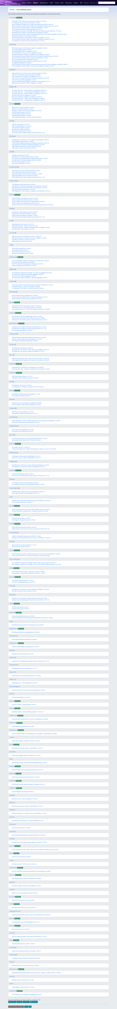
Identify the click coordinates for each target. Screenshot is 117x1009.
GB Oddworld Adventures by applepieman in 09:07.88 (25, 632)
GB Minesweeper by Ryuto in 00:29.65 (21, 115)
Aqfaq (11, 208)
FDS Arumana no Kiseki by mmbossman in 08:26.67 (25, 340)
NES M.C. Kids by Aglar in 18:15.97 (20, 124)
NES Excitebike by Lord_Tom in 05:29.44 (22, 241)
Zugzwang (12, 991)
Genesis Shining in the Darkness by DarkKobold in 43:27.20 (27, 298)
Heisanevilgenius (14, 488)
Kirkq (11, 514)
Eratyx (11, 701)
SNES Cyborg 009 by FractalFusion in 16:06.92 (23, 189)
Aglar (11, 121)
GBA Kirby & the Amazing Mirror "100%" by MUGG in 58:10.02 (27, 820)
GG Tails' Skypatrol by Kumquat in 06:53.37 (23, 791)
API (30, 1006)
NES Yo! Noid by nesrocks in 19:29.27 (21, 828)
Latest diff (19, 1002)
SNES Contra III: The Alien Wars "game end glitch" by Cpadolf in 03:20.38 (30, 78)
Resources (68, 3)
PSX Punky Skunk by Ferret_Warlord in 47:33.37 (24, 172)
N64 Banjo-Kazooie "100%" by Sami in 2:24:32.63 (24, 864)
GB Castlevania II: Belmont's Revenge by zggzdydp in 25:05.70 (27, 274)
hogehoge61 (13, 730)
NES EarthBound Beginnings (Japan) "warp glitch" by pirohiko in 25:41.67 (30, 143)
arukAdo (12, 17)
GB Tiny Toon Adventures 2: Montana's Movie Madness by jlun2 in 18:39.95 (31, 509)
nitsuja (11, 838)
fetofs (11, 708)
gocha (11, 479)
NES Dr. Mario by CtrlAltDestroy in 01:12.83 (23, 429)
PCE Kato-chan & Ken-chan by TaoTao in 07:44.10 (24, 591)
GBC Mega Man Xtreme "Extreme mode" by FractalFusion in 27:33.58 (29, 187)
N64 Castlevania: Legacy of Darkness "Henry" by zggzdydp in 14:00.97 (30, 277)
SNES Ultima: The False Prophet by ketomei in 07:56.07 (26, 777)
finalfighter (12, 461)
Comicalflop (13, 417)
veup (11, 603)
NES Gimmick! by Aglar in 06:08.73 (20, 129)
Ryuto (11, 103)
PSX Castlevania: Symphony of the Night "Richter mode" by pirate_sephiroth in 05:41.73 (34, 562)
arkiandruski (13, 636)
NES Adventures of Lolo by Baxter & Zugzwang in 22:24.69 (27, 403)
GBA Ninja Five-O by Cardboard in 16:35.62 (23, 412)
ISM (10, 744)
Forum (57, 3)
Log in (92, 3)
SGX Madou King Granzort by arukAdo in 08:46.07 (24, 36)
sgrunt (11, 577)
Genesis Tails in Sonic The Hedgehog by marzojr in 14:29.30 (27, 316)
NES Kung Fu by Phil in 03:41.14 (20, 250)
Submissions (44, 3)
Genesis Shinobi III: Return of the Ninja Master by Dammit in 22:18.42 (29, 438)
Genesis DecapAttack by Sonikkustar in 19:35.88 (24, 265)
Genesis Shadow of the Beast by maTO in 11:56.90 (24, 198)
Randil (11, 151)
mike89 (11, 795)
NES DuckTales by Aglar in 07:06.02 (21, 127)
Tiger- (11, 918)
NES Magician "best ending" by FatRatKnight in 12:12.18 (26, 456)
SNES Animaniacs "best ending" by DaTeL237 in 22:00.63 (26, 675)
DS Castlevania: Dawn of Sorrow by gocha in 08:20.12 (25, 483)
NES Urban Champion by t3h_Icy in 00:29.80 (23, 900)
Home (24, 3)
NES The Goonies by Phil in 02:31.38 (21, 251)
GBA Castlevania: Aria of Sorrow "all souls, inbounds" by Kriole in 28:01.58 (30, 529)
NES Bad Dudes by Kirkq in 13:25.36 (21, 518)
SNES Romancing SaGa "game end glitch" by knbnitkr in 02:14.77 (28, 784)
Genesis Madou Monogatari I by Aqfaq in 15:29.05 (24, 215)
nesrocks (12, 824)
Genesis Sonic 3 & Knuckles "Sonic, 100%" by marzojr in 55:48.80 (28, 318)
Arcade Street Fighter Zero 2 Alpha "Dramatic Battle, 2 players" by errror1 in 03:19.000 (34, 449)
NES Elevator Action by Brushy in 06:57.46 (22, 654)
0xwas (11, 355)
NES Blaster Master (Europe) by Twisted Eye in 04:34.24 (26, 958)
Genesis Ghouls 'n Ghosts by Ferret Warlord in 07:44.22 (26, 170)
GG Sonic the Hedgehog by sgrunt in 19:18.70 (23, 582)
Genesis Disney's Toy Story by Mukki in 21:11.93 (24, 545)
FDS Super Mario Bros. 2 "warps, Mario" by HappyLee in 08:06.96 (28, 98)
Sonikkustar (13, 257)
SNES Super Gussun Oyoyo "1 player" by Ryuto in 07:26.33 (26, 117)
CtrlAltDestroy (13, 426)
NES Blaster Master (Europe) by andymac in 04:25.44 (25, 378)
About (76, 3)
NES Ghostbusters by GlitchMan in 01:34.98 (23, 726)
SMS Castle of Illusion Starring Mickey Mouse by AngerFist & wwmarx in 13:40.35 (32, 285)
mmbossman (13, 334)
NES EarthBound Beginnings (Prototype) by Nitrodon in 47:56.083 (28, 835)
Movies (35, 3)
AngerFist (12, 281)
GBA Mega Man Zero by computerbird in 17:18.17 (24, 668)
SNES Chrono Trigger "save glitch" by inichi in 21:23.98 (26, 741)
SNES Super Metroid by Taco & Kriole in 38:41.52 (24, 527)
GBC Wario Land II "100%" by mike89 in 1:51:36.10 (24, 799)
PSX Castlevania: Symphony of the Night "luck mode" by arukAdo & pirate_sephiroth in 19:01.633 (36, 31)
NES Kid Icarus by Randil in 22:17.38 (21, 161)
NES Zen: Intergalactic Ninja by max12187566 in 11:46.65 (26, 536)
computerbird (13, 665)
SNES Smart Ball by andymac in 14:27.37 (22, 376)
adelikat (12, 44)
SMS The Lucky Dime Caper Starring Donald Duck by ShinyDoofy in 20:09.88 (31, 871)
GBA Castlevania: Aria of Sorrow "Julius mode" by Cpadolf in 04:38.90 (29, 73)
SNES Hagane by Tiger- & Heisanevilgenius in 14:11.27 (25, 493)
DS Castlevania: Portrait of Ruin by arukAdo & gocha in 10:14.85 (28, 40)
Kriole (11, 523)
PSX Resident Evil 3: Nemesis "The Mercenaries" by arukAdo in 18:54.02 (30, 32)
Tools (51, 3)
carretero (12, 657)
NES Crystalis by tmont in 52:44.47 (20, 929)
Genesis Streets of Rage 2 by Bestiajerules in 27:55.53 (25, 646)
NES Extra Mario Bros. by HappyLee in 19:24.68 (24, 95)
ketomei (12, 773)
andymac (12, 372)
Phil (10, 245)
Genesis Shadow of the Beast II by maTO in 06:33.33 (25, 200)
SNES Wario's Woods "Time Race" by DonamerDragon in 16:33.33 (28, 690)
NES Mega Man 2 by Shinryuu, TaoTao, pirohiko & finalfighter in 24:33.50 (30, 140)
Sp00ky (11, 882)
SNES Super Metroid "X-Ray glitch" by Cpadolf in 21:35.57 (26, 76)
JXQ (10, 759)
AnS (10, 621)
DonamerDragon (14, 686)
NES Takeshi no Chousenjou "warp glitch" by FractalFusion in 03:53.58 (29, 186)
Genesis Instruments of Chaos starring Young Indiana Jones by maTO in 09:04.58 (32, 205)
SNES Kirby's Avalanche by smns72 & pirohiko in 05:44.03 (26, 146)
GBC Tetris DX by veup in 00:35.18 (20, 608)
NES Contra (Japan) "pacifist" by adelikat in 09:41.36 (25, 59)
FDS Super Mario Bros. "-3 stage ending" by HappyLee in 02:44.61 (28, 100)
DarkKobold (13, 292)
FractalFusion (13, 181)
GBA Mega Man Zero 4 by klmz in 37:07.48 (22, 224)
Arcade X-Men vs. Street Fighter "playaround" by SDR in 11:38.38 (28, 573)
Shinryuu (12, 344)
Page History (12, 1002)
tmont (11, 925)
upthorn (12, 594)
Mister (11, 802)
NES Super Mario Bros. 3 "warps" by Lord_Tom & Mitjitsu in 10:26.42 (29, 238)
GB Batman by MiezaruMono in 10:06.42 (22, 330)
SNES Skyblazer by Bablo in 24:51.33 (21, 395)
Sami (11, 860)
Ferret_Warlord (13, 167)
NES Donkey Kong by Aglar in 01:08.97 (21, 131)
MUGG (11, 817)
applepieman (13, 628)
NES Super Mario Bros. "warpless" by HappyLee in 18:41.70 (27, 97)
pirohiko (12, 136)
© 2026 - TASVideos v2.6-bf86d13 (16, 1006)
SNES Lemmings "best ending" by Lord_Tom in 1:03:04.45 (26, 236)
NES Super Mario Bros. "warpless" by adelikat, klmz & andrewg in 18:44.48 (31, 54)
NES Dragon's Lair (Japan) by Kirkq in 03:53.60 (23, 520)
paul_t (11, 846)
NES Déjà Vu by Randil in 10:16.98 (20, 155)
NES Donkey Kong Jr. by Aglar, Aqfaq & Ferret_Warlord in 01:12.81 (28, 132)
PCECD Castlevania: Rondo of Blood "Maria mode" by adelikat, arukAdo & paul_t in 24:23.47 (35, 26)
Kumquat (12, 788)
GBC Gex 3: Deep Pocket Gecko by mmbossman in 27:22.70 (27, 339)
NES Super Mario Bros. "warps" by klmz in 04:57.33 (25, 226)
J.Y (10, 497)
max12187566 (13, 532)
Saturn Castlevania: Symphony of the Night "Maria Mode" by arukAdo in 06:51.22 (32, 24)
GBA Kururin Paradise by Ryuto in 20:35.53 (23, 109)
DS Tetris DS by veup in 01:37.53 (20, 607)
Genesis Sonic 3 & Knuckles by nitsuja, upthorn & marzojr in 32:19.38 (29, 319)
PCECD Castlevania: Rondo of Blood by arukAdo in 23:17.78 (27, 29)
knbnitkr (12, 780)
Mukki (11, 541)
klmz (11, 220)
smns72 (12, 875)
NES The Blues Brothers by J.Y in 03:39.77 (22, 502)
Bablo (11, 390)
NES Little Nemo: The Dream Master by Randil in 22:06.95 (26, 160)
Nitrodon (12, 831)
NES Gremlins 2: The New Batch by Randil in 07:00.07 (25, 157)
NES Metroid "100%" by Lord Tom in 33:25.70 (23, 239)
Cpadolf (12, 69)
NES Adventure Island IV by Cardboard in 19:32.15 (24, 413)
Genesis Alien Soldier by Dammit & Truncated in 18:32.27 (26, 440)
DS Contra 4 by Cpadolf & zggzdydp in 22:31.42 (24, 79)
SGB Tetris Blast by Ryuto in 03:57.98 (21, 112)
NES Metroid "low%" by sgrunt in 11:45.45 (22, 580)
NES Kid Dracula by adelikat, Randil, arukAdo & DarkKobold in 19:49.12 (30, 27)
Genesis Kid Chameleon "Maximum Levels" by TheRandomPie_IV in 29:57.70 (31, 915)
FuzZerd (12, 470)
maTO (11, 194)
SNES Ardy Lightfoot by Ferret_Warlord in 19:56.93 (24, 175)
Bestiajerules (13, 643)
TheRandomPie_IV (14, 911)
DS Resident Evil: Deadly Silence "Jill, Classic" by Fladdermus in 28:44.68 (30, 719)
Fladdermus (13, 715)
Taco (11, 904)
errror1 (11, 443)
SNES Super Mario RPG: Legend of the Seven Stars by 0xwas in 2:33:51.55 (30, 358)
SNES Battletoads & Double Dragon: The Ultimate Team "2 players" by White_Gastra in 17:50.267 (36, 972)
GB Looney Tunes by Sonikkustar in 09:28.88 (23, 262)
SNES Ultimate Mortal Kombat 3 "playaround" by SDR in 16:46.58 (28, 571)
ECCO (11, 693)
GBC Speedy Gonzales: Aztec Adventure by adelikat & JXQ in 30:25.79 (29, 61)
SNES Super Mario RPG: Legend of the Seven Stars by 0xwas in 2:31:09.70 (30, 360)
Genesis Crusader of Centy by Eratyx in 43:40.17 (24, 704)
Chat (61, 3)
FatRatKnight (13, 452)
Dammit (12, 435)
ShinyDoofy (12, 867)
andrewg (12, 363)
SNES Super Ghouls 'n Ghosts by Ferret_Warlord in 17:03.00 (27, 174)
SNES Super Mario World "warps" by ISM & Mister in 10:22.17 (27, 748)
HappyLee (12, 86)
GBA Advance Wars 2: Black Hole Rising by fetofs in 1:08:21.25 (27, 712)
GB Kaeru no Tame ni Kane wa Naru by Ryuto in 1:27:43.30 (27, 110)
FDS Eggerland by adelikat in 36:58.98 (21, 62)
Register (86, 3)
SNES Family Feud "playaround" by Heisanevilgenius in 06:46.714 (28, 491)
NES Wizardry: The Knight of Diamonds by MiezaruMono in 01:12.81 (29, 327)
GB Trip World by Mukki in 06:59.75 (21, 546)
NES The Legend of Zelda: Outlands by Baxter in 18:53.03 (26, 404)
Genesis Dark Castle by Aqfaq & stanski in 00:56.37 (25, 212)
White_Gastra (13, 969)
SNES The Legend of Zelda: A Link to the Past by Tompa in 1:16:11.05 (29, 936)
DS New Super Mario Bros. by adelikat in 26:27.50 (24, 51)
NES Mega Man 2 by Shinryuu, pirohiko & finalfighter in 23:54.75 (28, 144)
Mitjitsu (11, 809)
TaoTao (11, 586)
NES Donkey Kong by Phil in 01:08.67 (21, 248)
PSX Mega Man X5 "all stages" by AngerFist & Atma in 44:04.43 (28, 288)
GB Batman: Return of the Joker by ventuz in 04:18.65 (25, 965)
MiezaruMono (13, 323)
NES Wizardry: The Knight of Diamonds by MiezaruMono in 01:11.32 (29, 328)
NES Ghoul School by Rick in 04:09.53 (21, 857)
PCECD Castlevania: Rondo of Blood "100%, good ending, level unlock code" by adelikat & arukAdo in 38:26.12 (40, 34)
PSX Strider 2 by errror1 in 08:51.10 (21, 447)
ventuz (11, 962)
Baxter (11, 399)
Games (29, 3)
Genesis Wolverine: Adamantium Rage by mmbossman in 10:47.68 (29, 337)
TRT (10, 940)
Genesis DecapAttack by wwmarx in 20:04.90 (23, 616)
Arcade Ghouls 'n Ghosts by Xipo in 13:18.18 (23, 987)
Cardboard (12, 408)
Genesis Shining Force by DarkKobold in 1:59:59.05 (25, 295)
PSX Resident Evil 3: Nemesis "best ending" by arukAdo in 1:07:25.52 (29, 21)
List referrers (26, 1002)
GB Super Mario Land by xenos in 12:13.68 (22, 980)
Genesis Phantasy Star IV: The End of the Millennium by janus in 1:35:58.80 (31, 309)
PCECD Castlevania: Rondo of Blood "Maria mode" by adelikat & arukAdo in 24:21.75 (33, 39)
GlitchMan (12, 722)
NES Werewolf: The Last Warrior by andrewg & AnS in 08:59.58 (28, 367)
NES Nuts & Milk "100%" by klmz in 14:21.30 (23, 229)
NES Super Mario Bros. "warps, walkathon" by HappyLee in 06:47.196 (29, 93)
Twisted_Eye (13, 954)
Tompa (11, 933)
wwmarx (12, 612)
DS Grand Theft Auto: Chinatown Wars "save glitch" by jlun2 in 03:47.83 (30, 511)
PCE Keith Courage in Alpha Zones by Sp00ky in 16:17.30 (26, 885)
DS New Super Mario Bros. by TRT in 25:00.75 (23, 943)
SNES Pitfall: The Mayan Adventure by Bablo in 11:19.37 (26, 394)
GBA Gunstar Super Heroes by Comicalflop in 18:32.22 (25, 422)
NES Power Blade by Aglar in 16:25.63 (21, 126)
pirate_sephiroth (14, 559)
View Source (34, 1002)
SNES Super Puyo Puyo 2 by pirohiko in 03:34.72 (24, 148)
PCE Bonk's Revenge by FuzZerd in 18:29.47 (23, 474)
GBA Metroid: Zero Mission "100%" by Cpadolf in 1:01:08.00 (27, 83)
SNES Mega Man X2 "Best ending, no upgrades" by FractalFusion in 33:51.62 (31, 191)
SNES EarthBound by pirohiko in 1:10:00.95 (23, 141)
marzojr (12, 313)
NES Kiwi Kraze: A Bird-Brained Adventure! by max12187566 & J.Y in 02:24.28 (31, 500)
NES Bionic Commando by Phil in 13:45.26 (22, 253)
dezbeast (12, 679)
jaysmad (12, 751)
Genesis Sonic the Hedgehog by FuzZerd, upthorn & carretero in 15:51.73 (30, 475)
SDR (11, 568)
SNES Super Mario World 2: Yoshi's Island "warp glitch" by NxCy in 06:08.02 (31, 555)
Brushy (11, 650)
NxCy (11, 550)
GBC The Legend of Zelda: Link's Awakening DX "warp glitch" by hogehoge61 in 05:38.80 (34, 733)
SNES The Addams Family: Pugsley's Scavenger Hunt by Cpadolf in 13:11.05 (31, 81)
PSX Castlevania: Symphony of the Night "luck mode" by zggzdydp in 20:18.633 (32, 272)
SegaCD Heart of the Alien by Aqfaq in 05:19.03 (24, 213)
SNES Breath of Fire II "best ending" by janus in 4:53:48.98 (26, 307)
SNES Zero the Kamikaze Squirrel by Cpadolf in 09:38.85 (26, 75)
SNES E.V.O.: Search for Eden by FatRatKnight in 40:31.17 (26, 458)
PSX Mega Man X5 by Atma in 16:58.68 (22, 385)
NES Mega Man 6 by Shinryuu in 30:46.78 (22, 348)
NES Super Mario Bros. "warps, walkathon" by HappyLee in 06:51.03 (29, 90)
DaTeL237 (12, 672)
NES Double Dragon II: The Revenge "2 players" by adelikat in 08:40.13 (30, 48)
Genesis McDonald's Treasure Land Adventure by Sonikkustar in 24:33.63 (30, 260)
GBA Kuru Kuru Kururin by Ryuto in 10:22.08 (23, 107)
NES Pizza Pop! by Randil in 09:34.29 (21, 163)
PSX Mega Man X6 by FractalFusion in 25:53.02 (24, 184)
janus (11, 302)
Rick (11, 853)
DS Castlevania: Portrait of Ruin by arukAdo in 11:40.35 (26, 23)
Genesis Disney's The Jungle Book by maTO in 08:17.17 (26, 203)
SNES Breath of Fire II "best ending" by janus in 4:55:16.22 (26, 306)
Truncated (12, 947)
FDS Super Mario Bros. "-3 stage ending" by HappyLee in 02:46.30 (28, 92)
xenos (11, 976)
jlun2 (11, 506)
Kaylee (11, 766)
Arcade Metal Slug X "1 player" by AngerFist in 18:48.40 (26, 286)
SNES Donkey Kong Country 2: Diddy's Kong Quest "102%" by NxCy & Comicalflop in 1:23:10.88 (36, 420)
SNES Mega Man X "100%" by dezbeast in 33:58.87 (24, 683)
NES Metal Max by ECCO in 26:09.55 (21, 697)
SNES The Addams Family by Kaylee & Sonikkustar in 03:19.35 (27, 264)
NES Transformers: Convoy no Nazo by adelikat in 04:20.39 (27, 53)
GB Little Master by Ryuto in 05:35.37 (21, 114)
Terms (26, 1006)
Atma (11, 381)
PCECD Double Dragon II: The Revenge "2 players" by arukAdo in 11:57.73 (30, 37)
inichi (11, 737)
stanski (11, 889)
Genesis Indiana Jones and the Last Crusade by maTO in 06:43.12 (28, 201)
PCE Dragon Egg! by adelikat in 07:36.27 (22, 49)
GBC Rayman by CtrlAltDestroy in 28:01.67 (22, 431)
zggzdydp (12, 269)
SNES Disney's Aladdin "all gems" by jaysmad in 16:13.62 (26, 755)
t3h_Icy (11, 896)
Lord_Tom (12, 232)
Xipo (11, 983)
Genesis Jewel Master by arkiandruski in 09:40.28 (24, 639)
